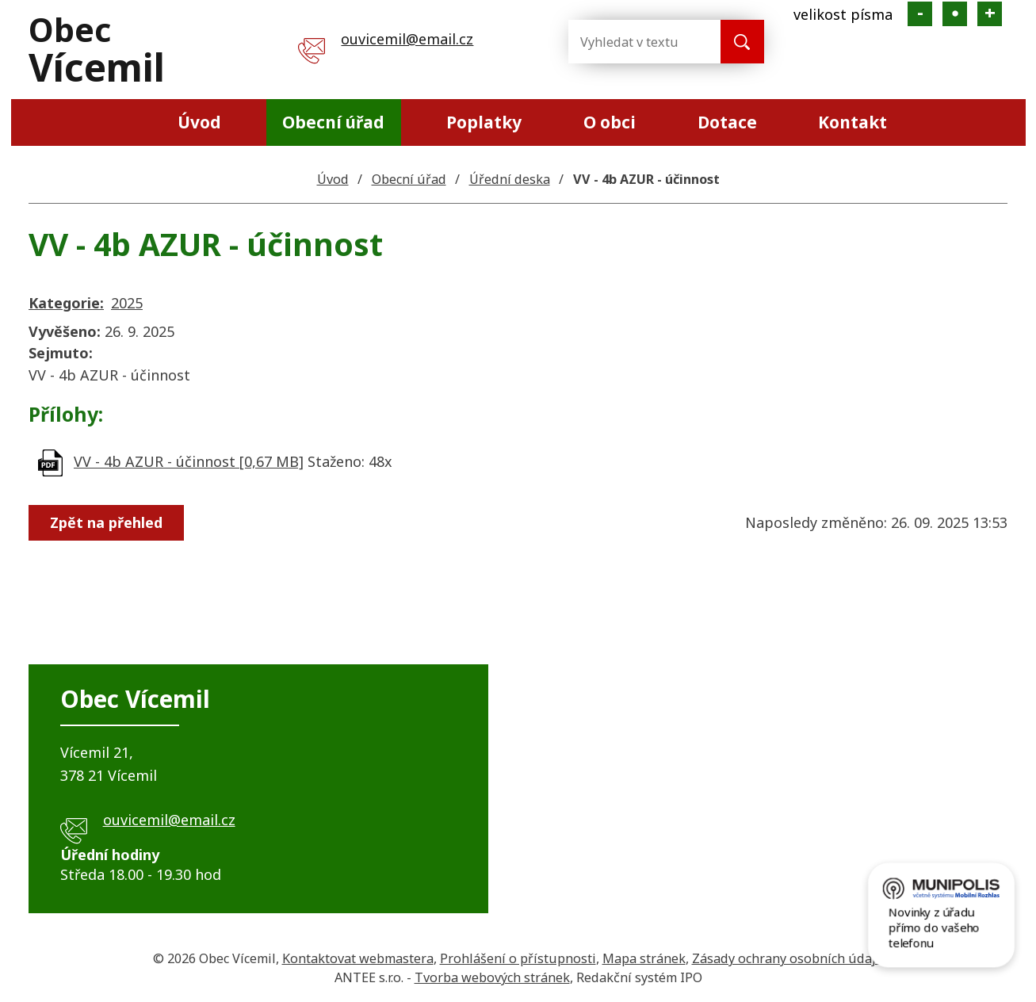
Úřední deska (509, 179)
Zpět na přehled (106, 522)
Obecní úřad (333, 122)
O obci (609, 122)
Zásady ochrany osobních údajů (788, 958)
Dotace (727, 122)
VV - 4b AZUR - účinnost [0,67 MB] (189, 461)
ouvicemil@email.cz (407, 38)
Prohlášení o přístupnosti (518, 958)
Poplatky (484, 122)
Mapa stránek (644, 958)
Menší (920, 14)
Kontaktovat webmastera (358, 958)
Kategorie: (66, 302)
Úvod (199, 122)
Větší (989, 14)
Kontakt (852, 122)
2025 (127, 302)
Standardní (954, 14)
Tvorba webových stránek (492, 977)
